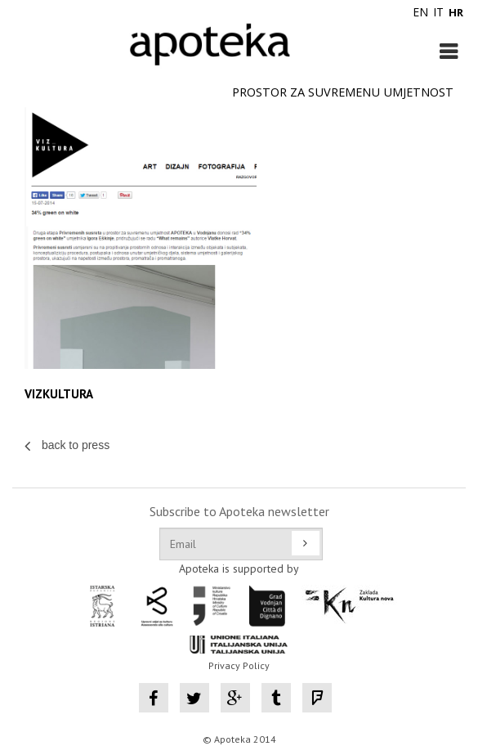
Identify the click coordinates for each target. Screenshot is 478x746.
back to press (67, 445)
